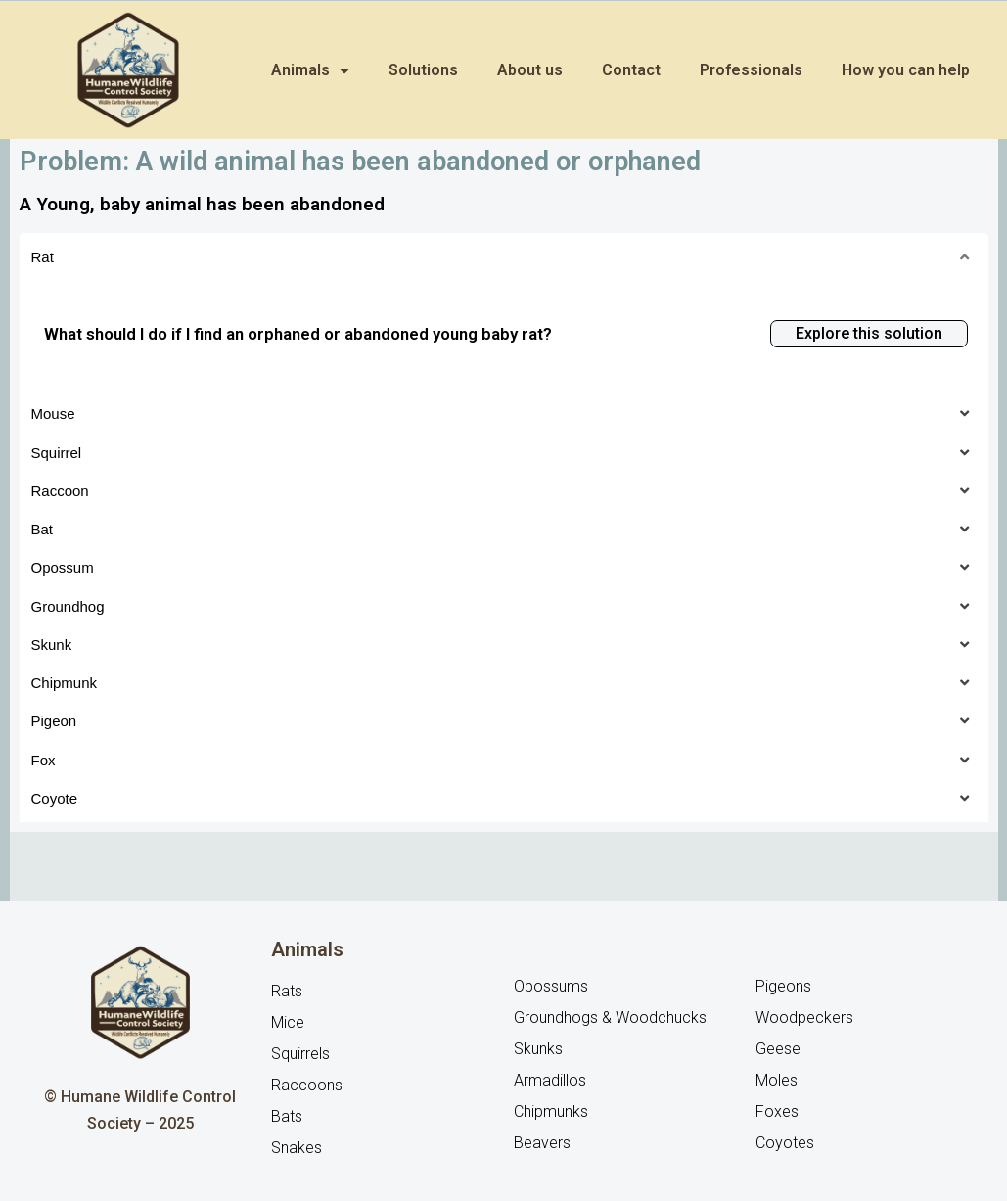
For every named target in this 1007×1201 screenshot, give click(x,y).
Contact (631, 70)
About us (530, 70)
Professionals (751, 70)
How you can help (906, 70)
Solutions (423, 70)
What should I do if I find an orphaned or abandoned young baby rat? (298, 334)
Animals (310, 70)
